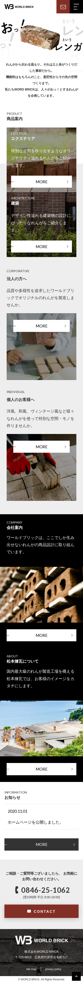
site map (31, 969)
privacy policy (53, 969)
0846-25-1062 (45, 890)
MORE (42, 181)
